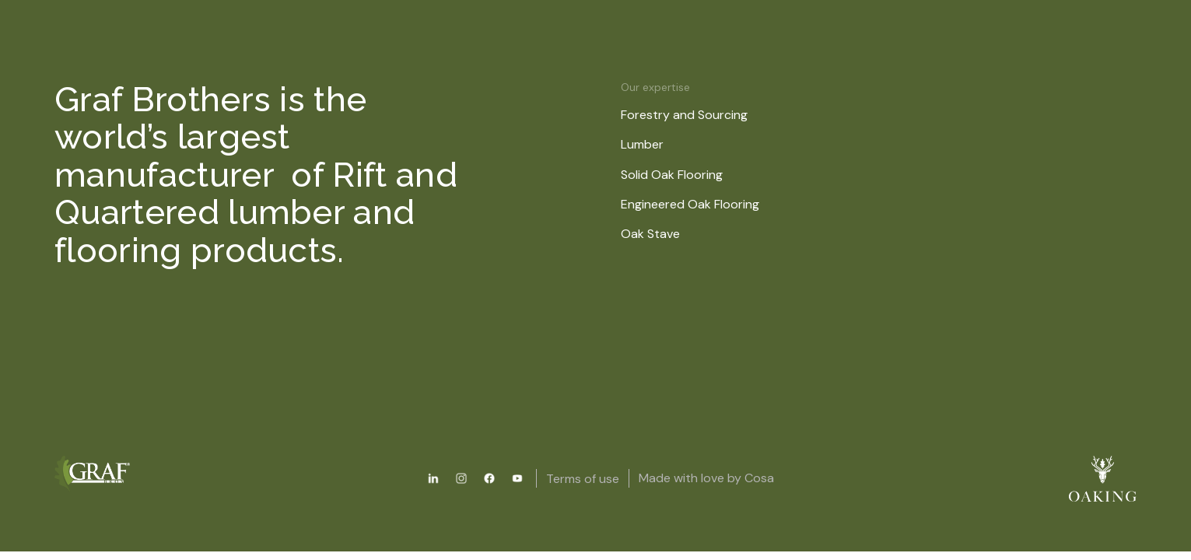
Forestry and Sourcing (694, 115)
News (742, 64)
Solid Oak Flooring (682, 174)
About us (659, 64)
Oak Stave (660, 234)
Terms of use (582, 479)
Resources (562, 64)
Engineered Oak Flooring (700, 204)
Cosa (759, 478)
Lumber (652, 144)
